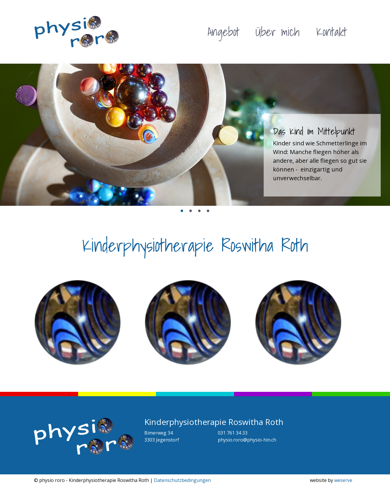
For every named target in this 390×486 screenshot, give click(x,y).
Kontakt (331, 31)
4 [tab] (208, 211)
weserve (343, 480)
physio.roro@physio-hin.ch (247, 440)
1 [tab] (182, 211)
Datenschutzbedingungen (182, 480)
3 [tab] (199, 211)
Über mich (277, 31)
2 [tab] (191, 211)
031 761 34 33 (232, 433)
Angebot (223, 31)
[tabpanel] (195, 135)
